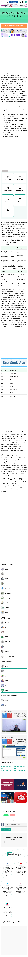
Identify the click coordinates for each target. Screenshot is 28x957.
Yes (6, 815)
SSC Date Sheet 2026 (6, 770)
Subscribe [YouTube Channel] (20, 877)
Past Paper (8, 179)
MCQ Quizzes (7, 202)
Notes (7, 213)
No (12, 815)
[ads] (7, 784)
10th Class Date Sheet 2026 (19, 767)
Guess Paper (20, 179)
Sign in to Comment (6, 829)
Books (20, 202)
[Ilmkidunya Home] (5, 1)
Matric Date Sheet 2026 (20, 770)
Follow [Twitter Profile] (7, 895)
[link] (20, 2)
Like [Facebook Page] (7, 875)
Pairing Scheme (8, 190)
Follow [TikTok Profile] (7, 915)
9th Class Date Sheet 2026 (6, 767)
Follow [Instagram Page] (21, 897)
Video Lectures (20, 190)
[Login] (23, 2)
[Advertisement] (14, 53)
